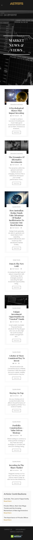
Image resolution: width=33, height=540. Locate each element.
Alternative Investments (16, 104)
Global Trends (16, 260)
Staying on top (16, 393)
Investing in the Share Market (16, 466)
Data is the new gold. (16, 264)
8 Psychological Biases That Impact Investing (16, 110)
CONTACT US (8, 529)
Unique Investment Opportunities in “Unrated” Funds (16, 315)
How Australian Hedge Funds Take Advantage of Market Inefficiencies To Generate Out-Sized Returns (16, 217)
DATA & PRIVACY (20, 529)
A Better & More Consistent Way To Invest (16, 358)
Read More (16, 132)
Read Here (7, 501)
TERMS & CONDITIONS (16, 532)
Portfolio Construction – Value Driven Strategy (16, 429)
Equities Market (16, 206)
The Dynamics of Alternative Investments (16, 159)
